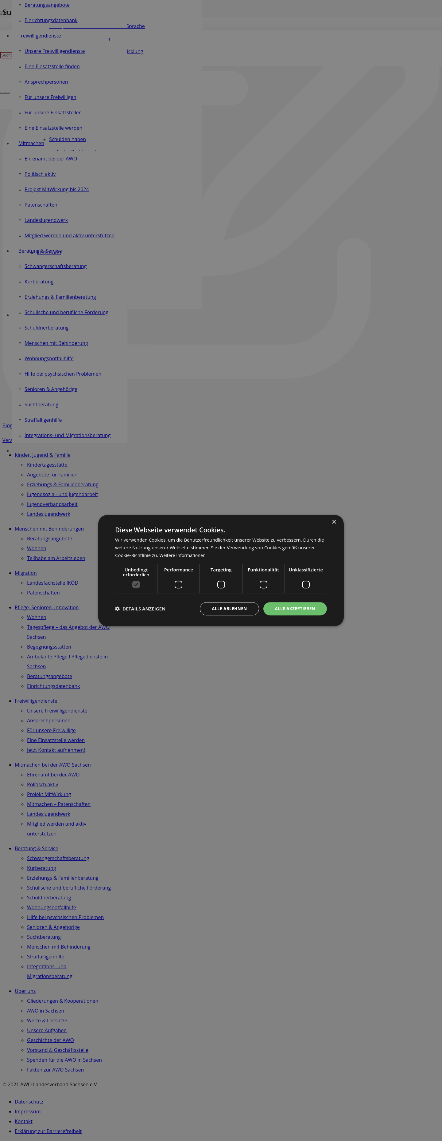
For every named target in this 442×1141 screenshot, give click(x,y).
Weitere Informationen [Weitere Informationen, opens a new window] (183, 555)
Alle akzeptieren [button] (294, 608)
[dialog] (221, 570)
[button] (140, 608)
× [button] (334, 521)
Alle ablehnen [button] (227, 608)
